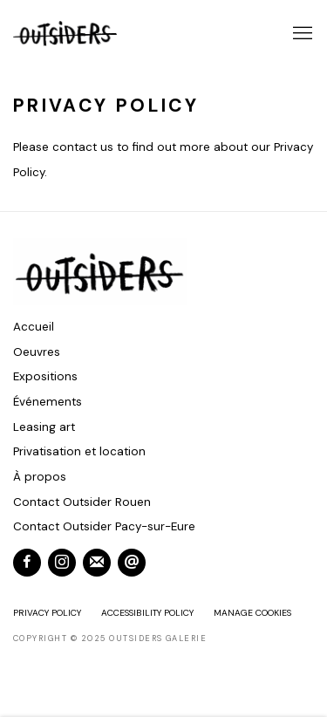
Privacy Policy (47, 612)
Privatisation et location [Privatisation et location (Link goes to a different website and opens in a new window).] (79, 451)
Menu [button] (301, 34)
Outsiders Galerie (65, 33)
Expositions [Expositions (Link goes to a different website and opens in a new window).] (45, 376)
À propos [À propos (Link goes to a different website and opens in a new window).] (39, 476)
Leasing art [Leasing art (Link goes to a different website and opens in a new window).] (44, 427)
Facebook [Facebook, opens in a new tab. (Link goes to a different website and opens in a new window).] (27, 563)
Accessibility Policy (147, 612)
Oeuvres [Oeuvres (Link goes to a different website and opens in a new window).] (36, 352)
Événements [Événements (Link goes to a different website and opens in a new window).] (47, 401)
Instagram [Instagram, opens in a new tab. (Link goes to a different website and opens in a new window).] (62, 563)
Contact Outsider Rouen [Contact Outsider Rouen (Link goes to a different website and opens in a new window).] (82, 502)
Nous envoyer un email (132, 563)
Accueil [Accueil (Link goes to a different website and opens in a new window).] (33, 326)
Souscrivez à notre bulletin (97, 563)
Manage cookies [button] (252, 612)
